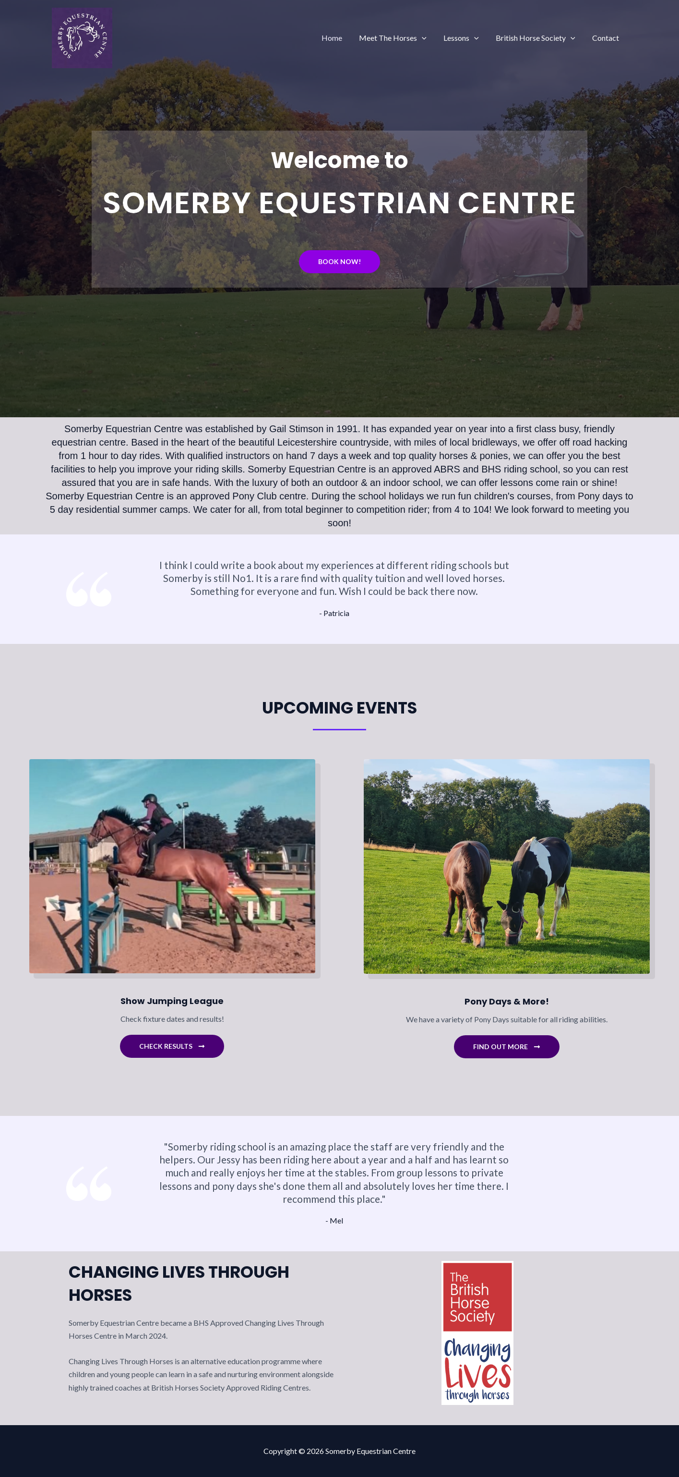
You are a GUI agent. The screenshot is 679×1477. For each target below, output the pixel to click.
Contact (606, 37)
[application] (427, 38)
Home (339, 37)
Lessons (465, 38)
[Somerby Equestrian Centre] (82, 36)
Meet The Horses (398, 38)
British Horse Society (538, 38)
